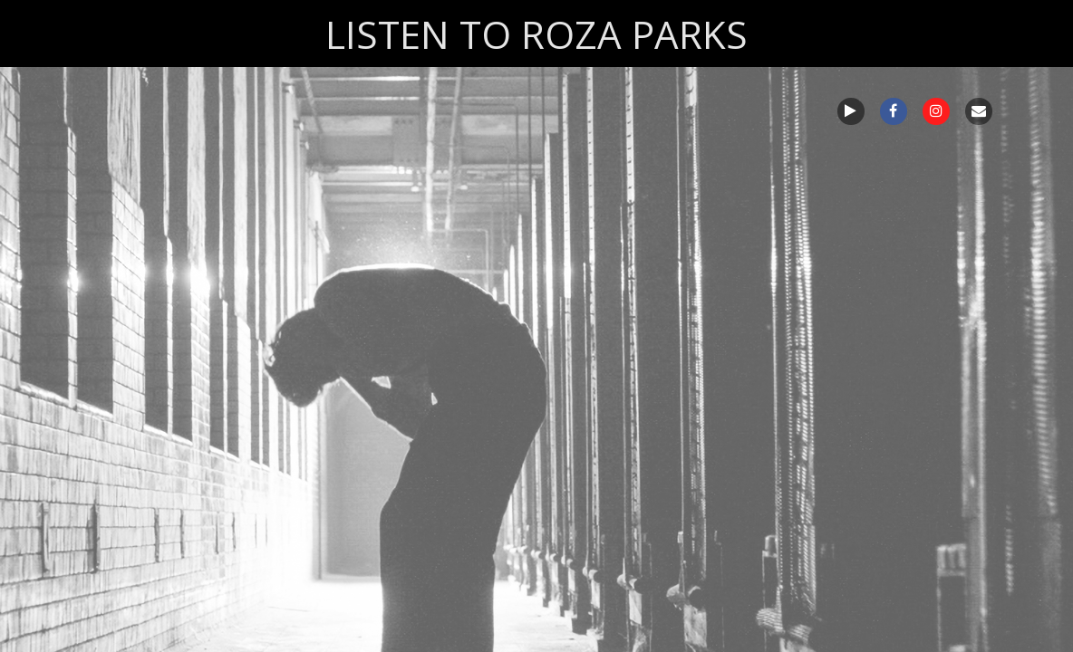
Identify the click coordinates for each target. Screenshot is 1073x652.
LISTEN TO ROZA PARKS (536, 34)
